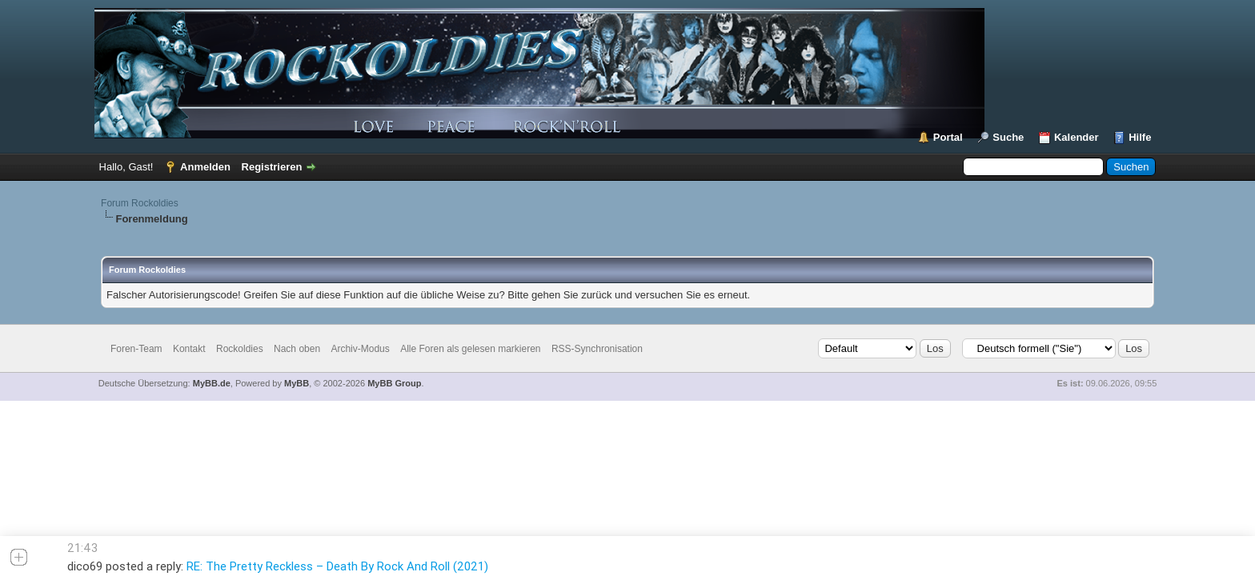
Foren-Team (136, 348)
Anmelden (205, 167)
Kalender (1076, 137)
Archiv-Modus (360, 348)
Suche (1008, 137)
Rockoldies (239, 348)
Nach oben (297, 348)
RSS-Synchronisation (597, 348)
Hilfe (1140, 137)
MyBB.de (212, 383)
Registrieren (272, 167)
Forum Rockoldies (139, 203)
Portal (948, 137)
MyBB (296, 383)
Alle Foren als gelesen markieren (470, 348)
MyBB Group (394, 383)
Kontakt (189, 348)
